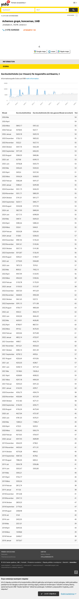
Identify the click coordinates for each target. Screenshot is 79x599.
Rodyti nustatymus (68, 594)
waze (51, 51)
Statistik (65, 562)
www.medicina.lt (17, 565)
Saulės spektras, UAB (13, 562)
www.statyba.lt (5, 565)
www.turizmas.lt (38, 565)
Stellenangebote (47, 557)
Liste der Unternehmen (9, 16)
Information (9, 62)
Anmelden (73, 562)
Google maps (40, 51)
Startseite (4, 554)
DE (75, 3)
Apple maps (63, 51)
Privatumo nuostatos (34, 562)
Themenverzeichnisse (8, 557)
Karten (43, 552)
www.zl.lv (20, 567)
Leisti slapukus (48, 594)
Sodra (6, 66)
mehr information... (33, 79)
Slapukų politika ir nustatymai (52, 562)
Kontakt (23, 562)
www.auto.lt (27, 565)
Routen (48, 554)
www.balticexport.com (52, 565)
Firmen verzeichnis (18, 3)
